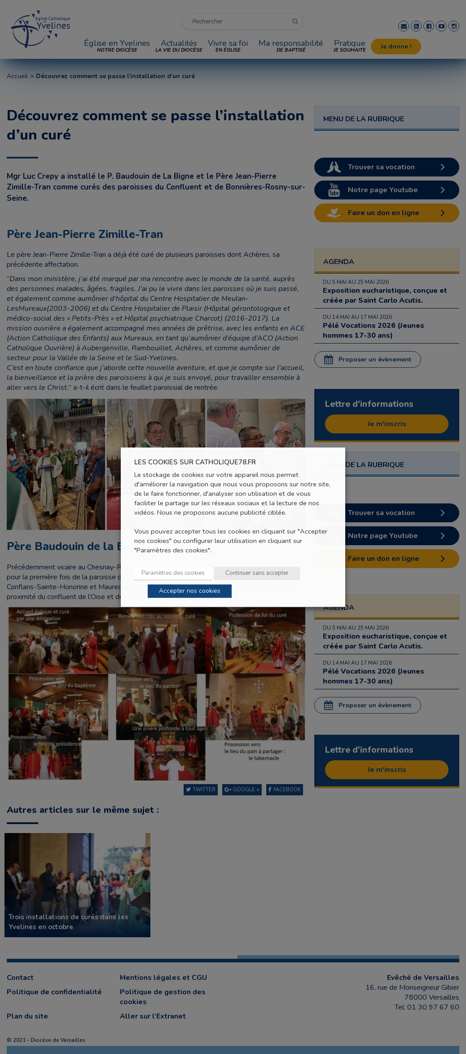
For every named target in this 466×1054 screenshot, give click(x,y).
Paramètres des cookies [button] (173, 573)
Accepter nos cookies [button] (189, 591)
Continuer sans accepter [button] (257, 573)
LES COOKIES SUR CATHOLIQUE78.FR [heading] (195, 462)
